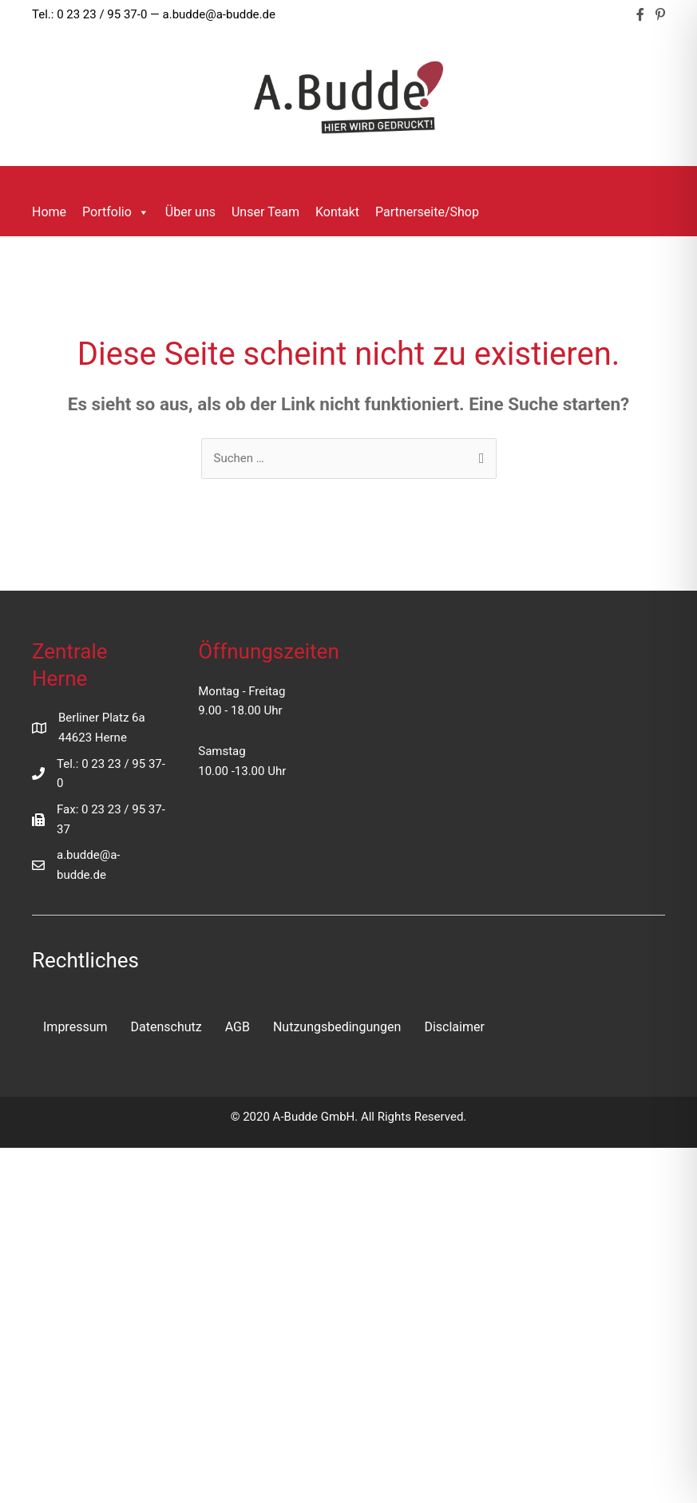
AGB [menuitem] (237, 1026)
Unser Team (265, 212)
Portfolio (115, 212)
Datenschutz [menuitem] (166, 1026)
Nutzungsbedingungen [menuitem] (337, 1026)
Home (49, 212)
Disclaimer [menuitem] (454, 1026)
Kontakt (337, 212)
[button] (506, 212)
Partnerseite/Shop (427, 212)
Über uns (190, 212)
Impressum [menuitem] (75, 1026)
